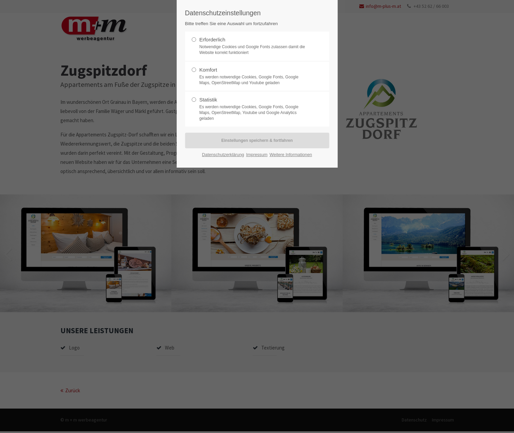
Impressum (256, 154)
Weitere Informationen (290, 154)
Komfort (208, 70)
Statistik (208, 99)
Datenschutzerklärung (223, 154)
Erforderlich (212, 39)
